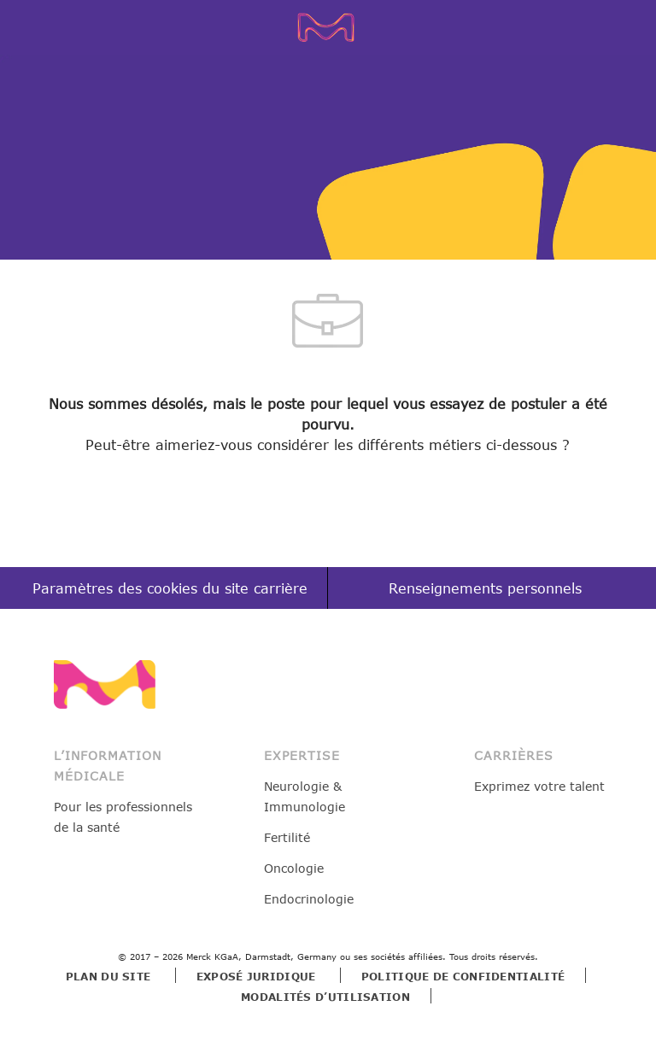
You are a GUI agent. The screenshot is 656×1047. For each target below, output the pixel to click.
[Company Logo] (331, 26)
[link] (104, 684)
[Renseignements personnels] (485, 589)
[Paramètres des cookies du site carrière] (170, 589)
